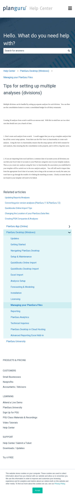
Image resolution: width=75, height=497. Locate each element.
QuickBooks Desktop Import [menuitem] (25, 268)
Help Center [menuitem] (9, 427)
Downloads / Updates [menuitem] (14, 448)
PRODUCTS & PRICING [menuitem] (14, 360)
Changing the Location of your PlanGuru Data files (27, 213)
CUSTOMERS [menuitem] (9, 370)
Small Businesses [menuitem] (12, 377)
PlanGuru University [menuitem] (16, 341)
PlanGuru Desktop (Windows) (34, 71)
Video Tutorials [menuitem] (10, 422)
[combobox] (34, 50)
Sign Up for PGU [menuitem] (11, 412)
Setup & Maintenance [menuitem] (21, 256)
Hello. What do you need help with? (36, 39)
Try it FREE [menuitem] (8, 457)
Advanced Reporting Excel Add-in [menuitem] (27, 335)
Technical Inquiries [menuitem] (20, 323)
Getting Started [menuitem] (18, 244)
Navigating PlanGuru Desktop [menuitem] (25, 250)
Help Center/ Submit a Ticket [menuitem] (17, 443)
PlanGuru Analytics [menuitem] (20, 317)
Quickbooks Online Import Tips (18, 208)
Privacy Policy (60, 484)
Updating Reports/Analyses (17, 197)
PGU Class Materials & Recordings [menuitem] (20, 417)
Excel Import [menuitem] (17, 274)
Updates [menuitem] (15, 238)
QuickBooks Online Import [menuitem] (23, 262)
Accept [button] (37, 490)
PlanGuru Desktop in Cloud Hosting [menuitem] (28, 329)
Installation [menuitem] (16, 293)
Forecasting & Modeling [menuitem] (22, 287)
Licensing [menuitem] (15, 299)
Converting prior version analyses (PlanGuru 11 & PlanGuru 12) (32, 203)
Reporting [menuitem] (15, 311)
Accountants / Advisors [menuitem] (14, 387)
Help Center (9, 71)
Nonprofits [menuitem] (8, 382)
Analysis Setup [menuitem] (18, 281)
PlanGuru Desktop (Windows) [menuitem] (20, 232)
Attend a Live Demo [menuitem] (12, 402)
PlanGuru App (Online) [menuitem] (17, 226)
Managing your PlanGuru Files (18, 77)
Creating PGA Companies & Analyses (21, 219)
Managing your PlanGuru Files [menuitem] (27, 305)
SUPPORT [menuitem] (8, 437)
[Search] (69, 50)
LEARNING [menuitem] (8, 396)
